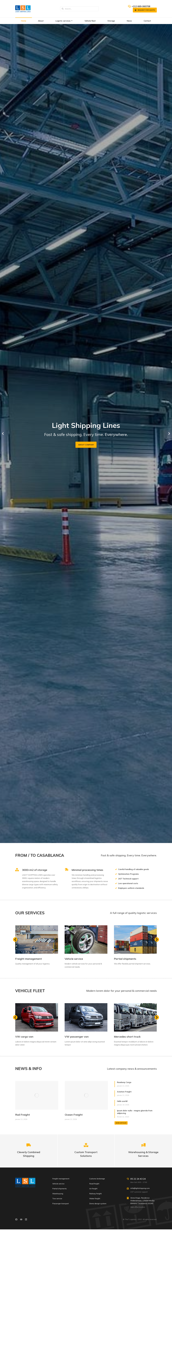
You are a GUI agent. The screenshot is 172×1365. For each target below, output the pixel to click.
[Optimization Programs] (116, 874)
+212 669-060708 (141, 6)
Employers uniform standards (131, 888)
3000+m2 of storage (34, 869)
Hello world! (122, 1101)
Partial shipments (125, 958)
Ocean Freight (74, 1114)
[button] (3, 433)
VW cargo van (24, 1036)
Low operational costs (128, 883)
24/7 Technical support (128, 879)
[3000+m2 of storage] (17, 869)
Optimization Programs (128, 874)
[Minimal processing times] (66, 869)
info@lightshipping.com (140, 1188)
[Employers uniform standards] (116, 888)
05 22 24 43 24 (138, 1178)
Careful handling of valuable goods (133, 869)
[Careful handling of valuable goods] (116, 869)
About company (86, 445)
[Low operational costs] (116, 883)
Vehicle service (74, 958)
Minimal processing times (87, 869)
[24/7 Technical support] (116, 878)
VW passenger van (77, 1036)
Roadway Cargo (124, 1082)
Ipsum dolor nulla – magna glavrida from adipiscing (134, 1111)
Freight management (28, 958)
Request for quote (145, 10)
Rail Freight (22, 1114)
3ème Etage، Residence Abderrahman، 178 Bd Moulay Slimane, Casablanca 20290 (142, 1201)
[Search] (62, 8)
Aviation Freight (124, 1092)
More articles (121, 1123)
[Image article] (36, 939)
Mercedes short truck (127, 1036)
